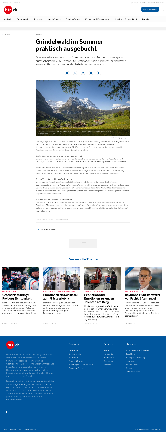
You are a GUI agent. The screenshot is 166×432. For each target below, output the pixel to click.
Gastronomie (23, 19)
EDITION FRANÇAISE (150, 9)
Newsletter (143, 3)
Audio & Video (54, 19)
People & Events (73, 19)
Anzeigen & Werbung (135, 357)
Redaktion (130, 354)
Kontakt (129, 368)
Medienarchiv (160, 3)
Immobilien (17, 3)
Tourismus (38, 19)
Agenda (145, 19)
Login (131, 3)
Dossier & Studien (77, 368)
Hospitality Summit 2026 (125, 19)
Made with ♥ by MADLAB (157, 430)
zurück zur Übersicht (48, 230)
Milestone (108, 364)
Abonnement (151, 3)
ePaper (136, 3)
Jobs (10, 3)
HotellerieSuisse (133, 371)
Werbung (5, 3)
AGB (19, 430)
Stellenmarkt (109, 361)
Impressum (13, 430)
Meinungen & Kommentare (97, 19)
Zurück (7, 35)
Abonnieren (131, 361)
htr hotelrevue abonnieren (137, 350)
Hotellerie (7, 19)
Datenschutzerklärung (30, 430)
